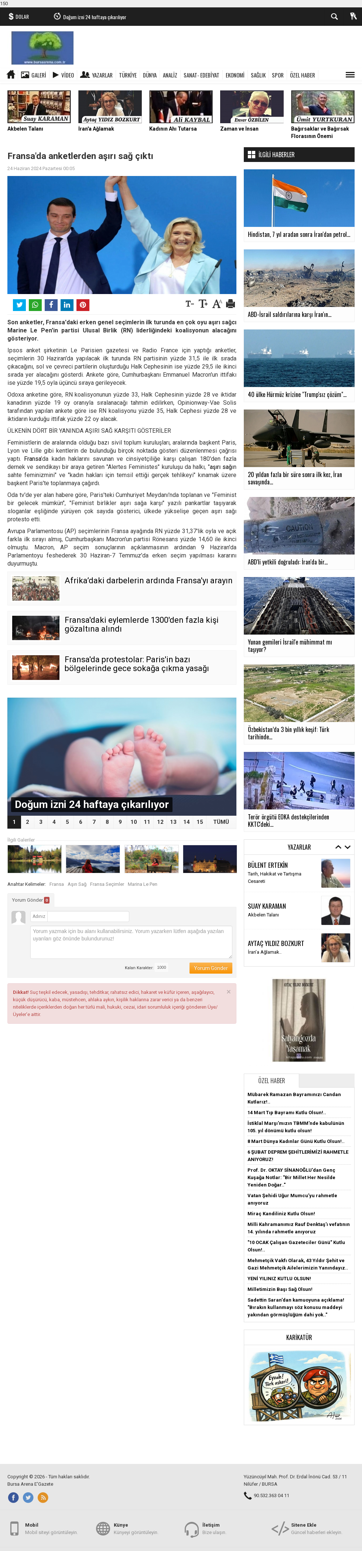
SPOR (278, 75)
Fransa (32, 458)
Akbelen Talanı (263, 915)
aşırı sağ (221, 466)
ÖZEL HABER (302, 75)
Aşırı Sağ (77, 884)
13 (173, 822)
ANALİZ (170, 75)
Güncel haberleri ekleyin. (316, 1528)
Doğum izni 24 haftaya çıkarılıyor (94, 17)
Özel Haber (271, 1080)
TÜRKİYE (128, 75)
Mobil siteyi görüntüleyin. (51, 1528)
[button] (299, 1384)
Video (67, 75)
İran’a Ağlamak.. (264, 952)
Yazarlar (102, 75)
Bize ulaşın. (214, 1528)
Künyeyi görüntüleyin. (136, 1528)
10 (133, 822)
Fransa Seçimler (107, 884)
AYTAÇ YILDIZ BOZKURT (276, 943)
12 (160, 822)
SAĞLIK (258, 75)
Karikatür (299, 1337)
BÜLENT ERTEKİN (268, 865)
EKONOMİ (235, 75)
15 (200, 822)
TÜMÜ (221, 822)
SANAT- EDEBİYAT (201, 75)
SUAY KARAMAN (267, 906)
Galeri (38, 75)
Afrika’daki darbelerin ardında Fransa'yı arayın (149, 580)
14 (186, 822)
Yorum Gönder (30, 900)
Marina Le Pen (142, 884)
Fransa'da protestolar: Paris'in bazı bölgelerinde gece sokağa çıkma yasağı (137, 664)
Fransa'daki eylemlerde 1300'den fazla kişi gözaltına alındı (142, 624)
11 (147, 822)
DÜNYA (150, 75)
